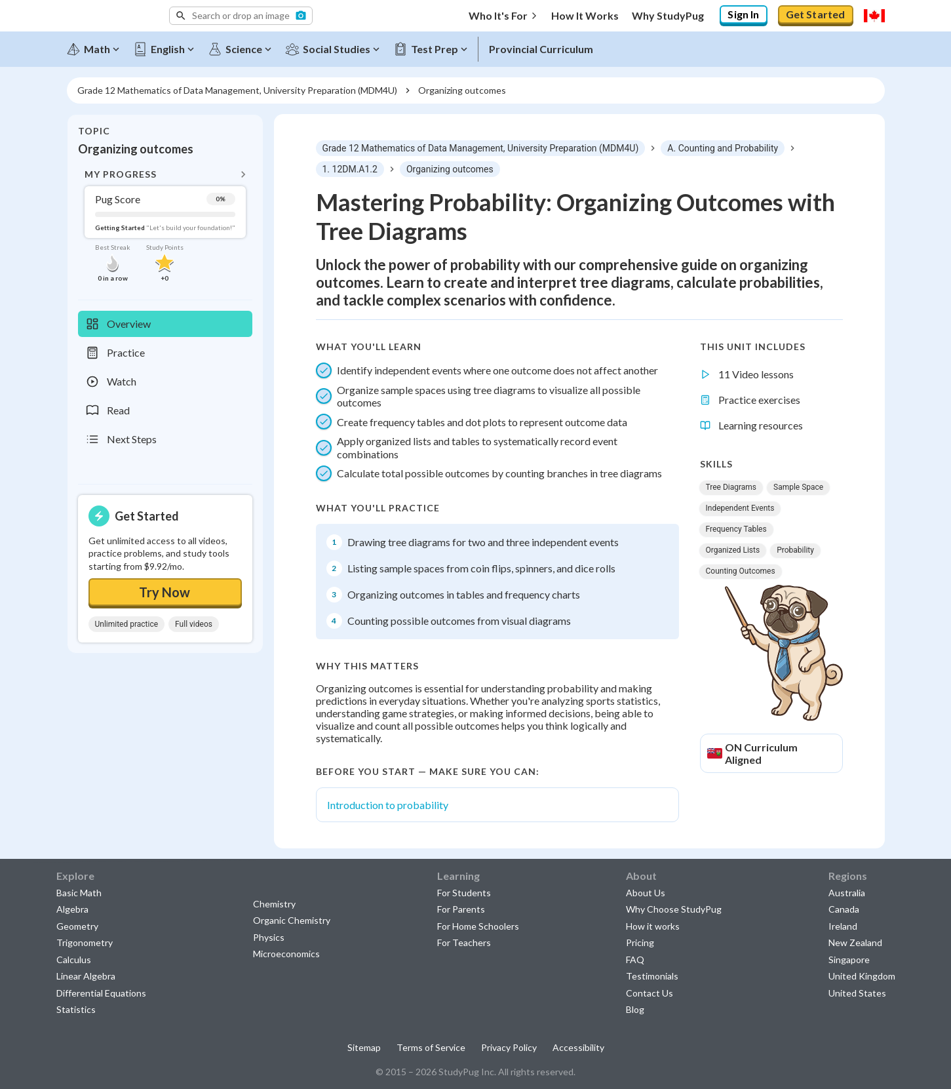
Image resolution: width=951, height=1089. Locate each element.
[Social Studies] (337, 47)
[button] (241, 16)
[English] (168, 47)
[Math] (97, 47)
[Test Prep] (435, 47)
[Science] (244, 47)
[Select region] (874, 16)
